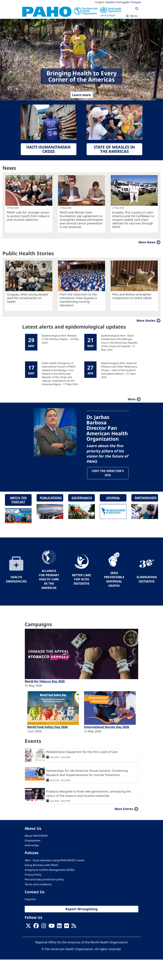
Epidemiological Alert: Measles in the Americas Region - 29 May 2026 (60, 339)
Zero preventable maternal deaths (114, 579)
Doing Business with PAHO (41, 865)
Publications (51, 498)
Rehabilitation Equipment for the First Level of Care (82, 752)
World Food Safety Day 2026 (47, 727)
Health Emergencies (16, 579)
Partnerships (146, 498)
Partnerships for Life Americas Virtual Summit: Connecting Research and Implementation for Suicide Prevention (87, 773)
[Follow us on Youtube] (51, 927)
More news (146, 242)
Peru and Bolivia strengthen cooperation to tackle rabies (132, 296)
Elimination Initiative (147, 579)
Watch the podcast (18, 500)
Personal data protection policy (44, 880)
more (132, 399)
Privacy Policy (33, 875)
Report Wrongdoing (81, 909)
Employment (33, 841)
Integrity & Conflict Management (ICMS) (49, 870)
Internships (32, 845)
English (99, 2)
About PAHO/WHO (36, 836)
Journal (113, 498)
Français (135, 2)
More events (124, 809)
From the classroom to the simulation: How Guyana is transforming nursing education (78, 299)
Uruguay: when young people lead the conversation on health (27, 297)
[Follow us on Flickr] (66, 927)
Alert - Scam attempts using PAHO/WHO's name (54, 860)
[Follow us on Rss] (73, 927)
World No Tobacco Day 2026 (45, 682)
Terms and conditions (38, 884)
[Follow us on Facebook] (36, 927)
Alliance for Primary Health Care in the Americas (49, 579)
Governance (81, 498)
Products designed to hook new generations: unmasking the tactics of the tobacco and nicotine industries (88, 794)
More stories (145, 320)
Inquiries (30, 899)
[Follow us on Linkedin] (59, 927)
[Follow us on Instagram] (43, 927)
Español (110, 2)
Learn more (81, 95)
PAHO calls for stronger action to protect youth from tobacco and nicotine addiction (28, 216)
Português (122, 2)
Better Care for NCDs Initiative (81, 579)
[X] (28, 927)
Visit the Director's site (108, 473)
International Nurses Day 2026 (106, 727)
